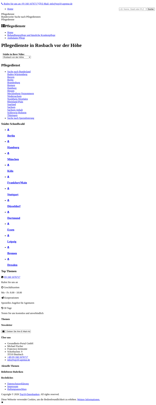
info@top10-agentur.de (18, 360)
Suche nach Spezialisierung (20, 118)
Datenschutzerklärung (18, 383)
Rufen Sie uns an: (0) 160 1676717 (19, 3)
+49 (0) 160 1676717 (17, 357)
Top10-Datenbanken (29, 394)
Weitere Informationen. (88, 399)
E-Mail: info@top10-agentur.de (55, 3)
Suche (151, 9)
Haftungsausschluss (17, 389)
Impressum (12, 386)
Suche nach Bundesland (19, 71)
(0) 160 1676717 (12, 277)
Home (10, 9)
